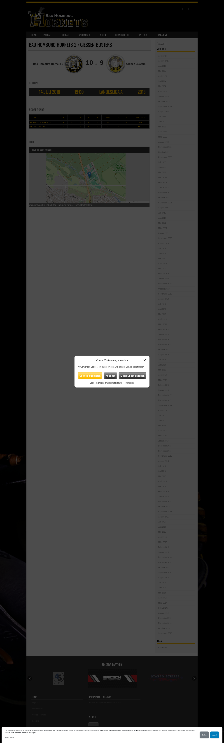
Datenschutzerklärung (114, 383)
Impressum (129, 383)
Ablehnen (110, 375)
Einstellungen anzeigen (132, 375)
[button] (144, 360)
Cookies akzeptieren (90, 375)
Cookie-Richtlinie (97, 383)
